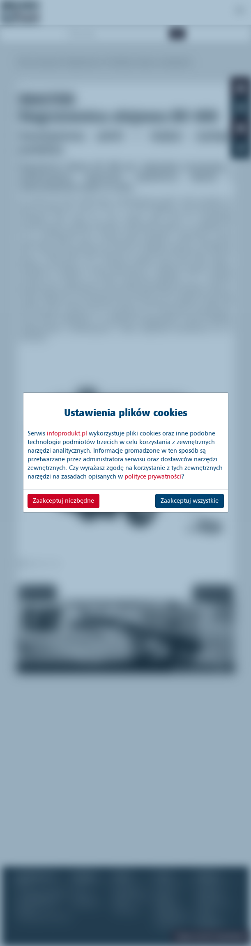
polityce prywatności (152, 476)
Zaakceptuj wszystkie (190, 500)
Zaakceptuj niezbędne (63, 500)
